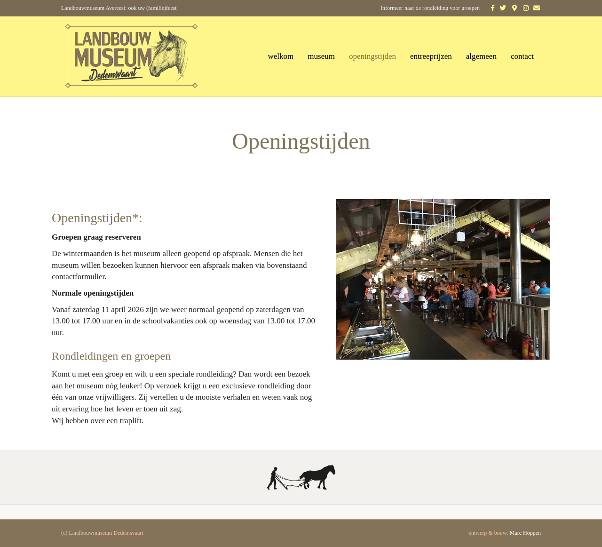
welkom (281, 56)
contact (522, 56)
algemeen (481, 56)
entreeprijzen (431, 56)
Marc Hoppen (525, 533)
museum (321, 56)
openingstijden (372, 56)
